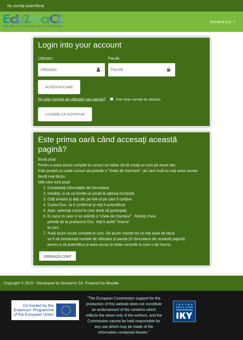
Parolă (113, 58)
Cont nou (118, 188)
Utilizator (45, 58)
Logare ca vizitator (65, 114)
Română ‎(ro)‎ (221, 22)
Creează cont (57, 256)
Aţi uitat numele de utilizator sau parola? (72, 99)
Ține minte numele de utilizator (138, 99)
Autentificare (59, 87)
